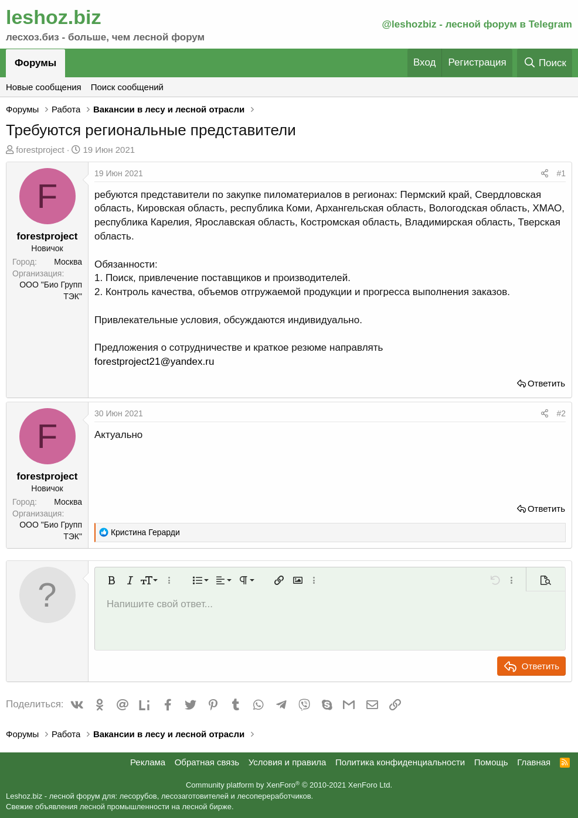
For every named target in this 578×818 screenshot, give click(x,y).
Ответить (546, 383)
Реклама (147, 762)
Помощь (491, 762)
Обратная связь (207, 762)
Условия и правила (288, 762)
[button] (111, 580)
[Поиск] (544, 63)
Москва (68, 261)
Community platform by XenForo (289, 785)
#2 (561, 413)
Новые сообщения (43, 87)
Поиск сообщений (127, 87)
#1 (561, 173)
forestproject (40, 150)
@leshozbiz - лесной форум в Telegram (477, 24)
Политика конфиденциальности (400, 762)
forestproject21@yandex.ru (154, 361)
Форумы (35, 63)
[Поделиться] (544, 174)
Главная (533, 762)
